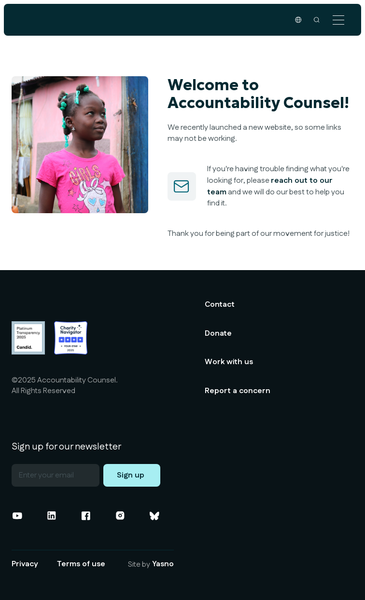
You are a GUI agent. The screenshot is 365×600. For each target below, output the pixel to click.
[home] (72, 19)
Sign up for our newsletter (66, 447)
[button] (338, 20)
